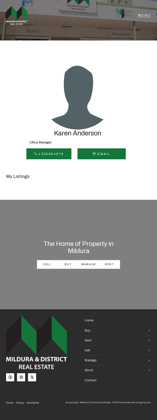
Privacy (20, 402)
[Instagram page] (22, 377)
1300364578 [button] (49, 154)
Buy (68, 264)
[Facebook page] (11, 377)
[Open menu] (144, 17)
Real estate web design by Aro (134, 402)
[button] (101, 153)
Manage (89, 264)
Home (89, 320)
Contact (91, 380)
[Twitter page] (33, 377)
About (89, 370)
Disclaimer (33, 402)
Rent (109, 264)
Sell (47, 264)
